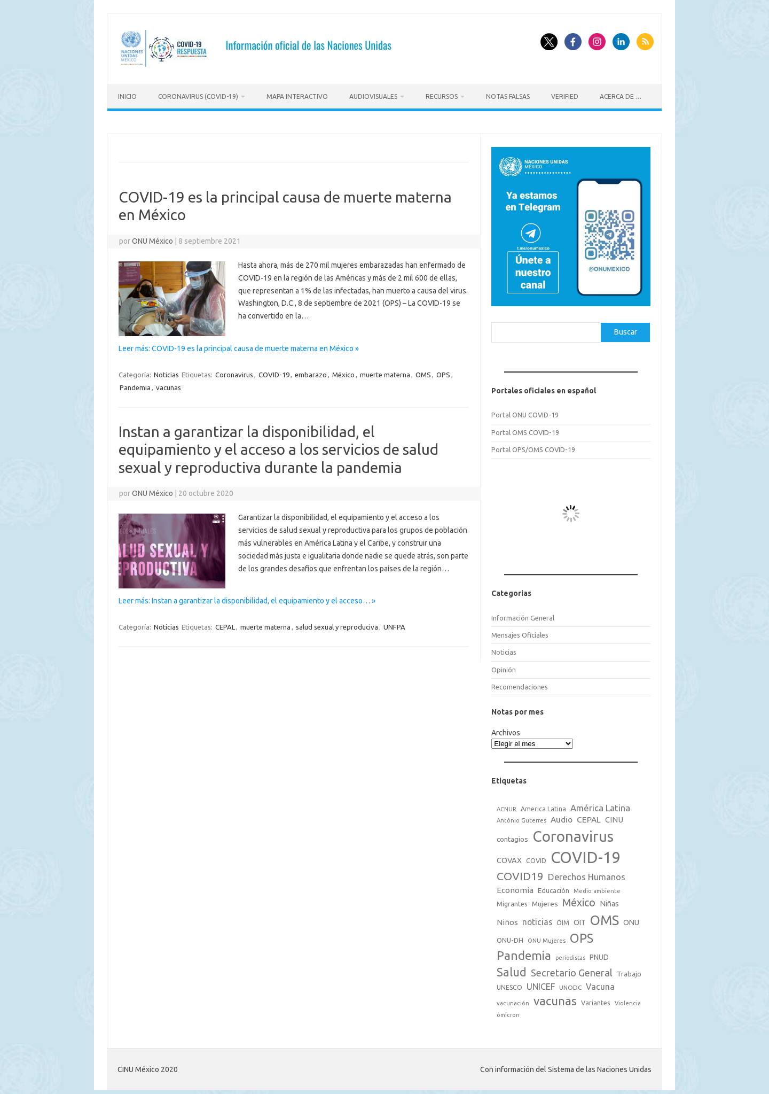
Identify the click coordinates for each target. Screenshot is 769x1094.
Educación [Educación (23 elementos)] (553, 886)
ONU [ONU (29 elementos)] (631, 919)
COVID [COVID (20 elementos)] (536, 857)
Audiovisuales (373, 96)
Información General (522, 614)
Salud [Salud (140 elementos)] (512, 969)
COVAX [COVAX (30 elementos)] (509, 857)
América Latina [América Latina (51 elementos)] (600, 804)
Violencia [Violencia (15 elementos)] (628, 1000)
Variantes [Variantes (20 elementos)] (595, 999)
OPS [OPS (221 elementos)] (581, 935)
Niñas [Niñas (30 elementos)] (609, 900)
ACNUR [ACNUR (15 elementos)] (506, 805)
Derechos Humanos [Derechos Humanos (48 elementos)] (586, 874)
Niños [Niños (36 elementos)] (507, 919)
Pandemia (135, 383)
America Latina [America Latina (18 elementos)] (543, 805)
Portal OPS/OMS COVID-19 (533, 445)
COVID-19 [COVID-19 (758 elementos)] (586, 854)
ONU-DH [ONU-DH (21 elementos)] (510, 937)
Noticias (166, 371)
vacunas (168, 383)
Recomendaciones (519, 683)
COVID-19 (273, 371)
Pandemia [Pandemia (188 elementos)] (524, 952)
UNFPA (394, 623)
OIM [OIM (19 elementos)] (562, 919)
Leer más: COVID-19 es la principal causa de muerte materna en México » (239, 344)
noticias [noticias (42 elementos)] (537, 919)
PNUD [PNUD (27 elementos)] (599, 954)
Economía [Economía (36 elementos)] (515, 886)
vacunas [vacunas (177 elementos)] (555, 997)
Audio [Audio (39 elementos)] (561, 816)
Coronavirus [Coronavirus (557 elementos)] (573, 833)
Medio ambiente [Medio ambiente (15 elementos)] (597, 887)
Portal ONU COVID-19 (525, 411)
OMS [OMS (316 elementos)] (604, 917)
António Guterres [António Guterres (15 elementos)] (521, 817)
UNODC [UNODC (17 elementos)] (570, 983)
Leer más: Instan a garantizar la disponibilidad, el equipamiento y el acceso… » (247, 597)
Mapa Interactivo (297, 96)
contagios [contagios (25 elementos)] (512, 836)
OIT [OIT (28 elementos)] (580, 919)
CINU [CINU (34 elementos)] (614, 816)
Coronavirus (234, 371)
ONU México (152, 237)
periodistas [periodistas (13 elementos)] (570, 954)
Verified (564, 96)
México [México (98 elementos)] (578, 899)
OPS (443, 371)
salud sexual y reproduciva (337, 623)
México (343, 371)
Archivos (505, 729)
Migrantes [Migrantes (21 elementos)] (512, 900)
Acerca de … (620, 96)
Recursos (442, 96)
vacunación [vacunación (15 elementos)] (513, 1000)
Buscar (625, 328)
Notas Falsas (508, 96)
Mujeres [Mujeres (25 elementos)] (545, 900)
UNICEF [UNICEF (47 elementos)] (541, 983)
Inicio (127, 96)
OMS (423, 371)
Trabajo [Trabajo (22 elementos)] (629, 970)
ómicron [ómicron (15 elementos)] (508, 1011)
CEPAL (225, 623)
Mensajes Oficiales (519, 631)
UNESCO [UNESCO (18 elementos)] (509, 983)
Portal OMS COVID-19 (525, 428)
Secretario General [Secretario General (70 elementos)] (572, 969)
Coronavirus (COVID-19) (198, 96)
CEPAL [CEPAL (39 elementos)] (589, 816)
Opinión (503, 666)
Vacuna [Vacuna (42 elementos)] (600, 983)
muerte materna (385, 371)
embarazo (311, 371)
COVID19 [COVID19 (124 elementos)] (520, 873)
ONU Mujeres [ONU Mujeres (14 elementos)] (547, 937)
